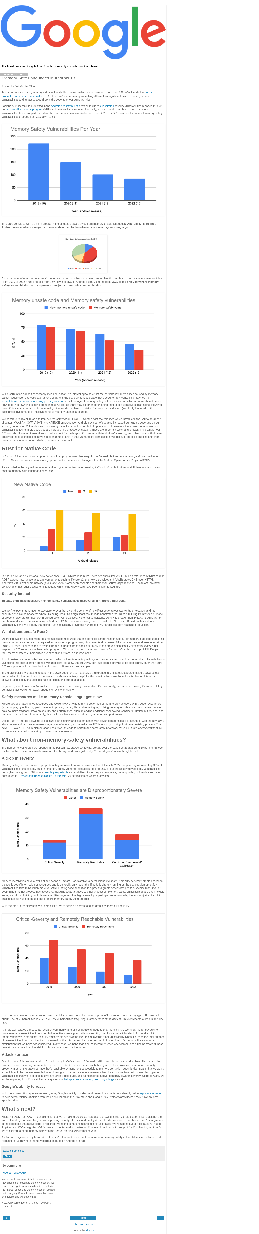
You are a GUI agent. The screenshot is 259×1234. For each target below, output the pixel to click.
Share (7, 1156)
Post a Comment (14, 1173)
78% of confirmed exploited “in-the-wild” (43, 775)
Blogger (90, 1230)
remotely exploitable (56, 772)
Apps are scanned (151, 1093)
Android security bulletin (65, 106)
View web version (83, 1224)
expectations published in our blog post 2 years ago (33, 401)
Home (83, 1218)
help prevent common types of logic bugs (89, 1079)
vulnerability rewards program (24, 109)
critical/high (107, 106)
